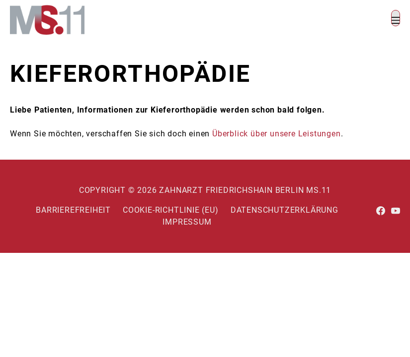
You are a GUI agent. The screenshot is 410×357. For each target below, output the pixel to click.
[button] (395, 18)
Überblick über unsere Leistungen (276, 133)
